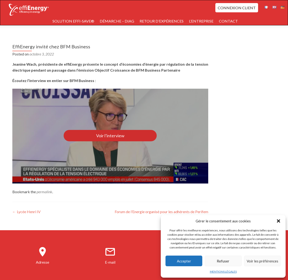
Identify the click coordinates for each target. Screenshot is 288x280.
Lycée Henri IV (26, 211)
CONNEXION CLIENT (237, 7)
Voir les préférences (262, 261)
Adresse (42, 262)
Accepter (184, 261)
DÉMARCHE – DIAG (117, 21)
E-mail (110, 262)
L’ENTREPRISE (201, 21)
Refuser (223, 261)
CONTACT (228, 21)
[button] (278, 221)
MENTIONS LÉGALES (223, 271)
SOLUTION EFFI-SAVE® (73, 21)
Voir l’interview (110, 135)
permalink (44, 191)
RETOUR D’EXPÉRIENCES (162, 21)
